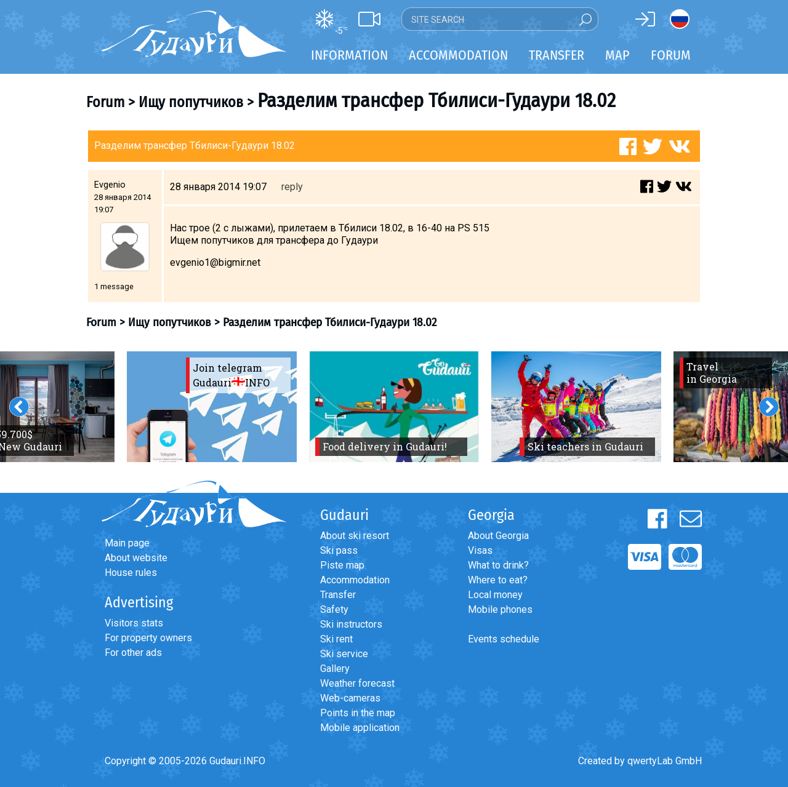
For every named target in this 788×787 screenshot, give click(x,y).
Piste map (342, 565)
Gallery (335, 668)
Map (617, 55)
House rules (131, 572)
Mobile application (360, 727)
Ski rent (336, 639)
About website (136, 558)
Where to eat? (498, 580)
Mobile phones (500, 609)
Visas (480, 550)
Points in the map (357, 713)
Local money (495, 595)
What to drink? (498, 565)
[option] (212, 406)
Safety (334, 609)
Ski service (344, 654)
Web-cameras (350, 698)
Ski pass (339, 550)
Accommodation (355, 580)
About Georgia (498, 535)
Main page (127, 543)
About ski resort (354, 535)
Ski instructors (351, 624)
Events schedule (503, 639)
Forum (671, 55)
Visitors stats (134, 623)
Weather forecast (357, 683)
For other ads (133, 652)
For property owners (148, 638)
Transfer (338, 595)
